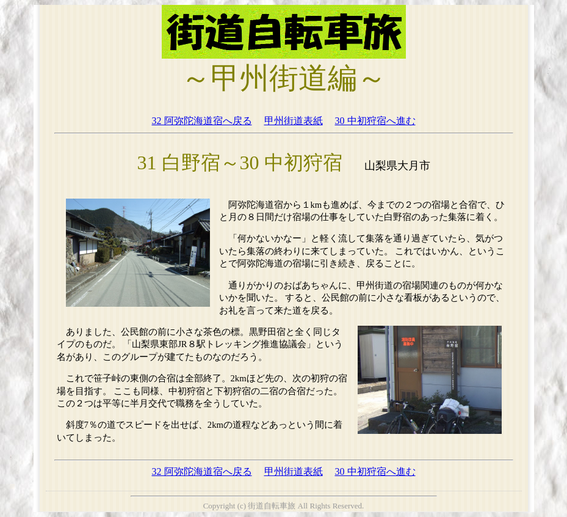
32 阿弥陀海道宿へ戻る (202, 121)
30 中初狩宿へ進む (375, 121)
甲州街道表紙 (293, 121)
